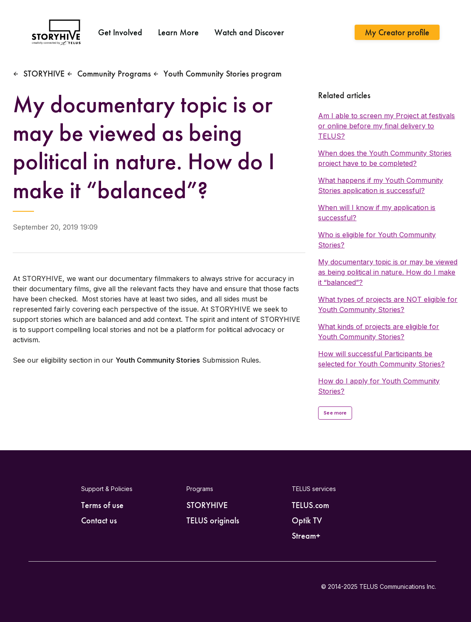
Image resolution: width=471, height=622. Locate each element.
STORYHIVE (44, 73)
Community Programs (114, 73)
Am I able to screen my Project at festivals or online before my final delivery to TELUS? (386, 125)
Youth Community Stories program (223, 73)
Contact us (99, 520)
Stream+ (306, 535)
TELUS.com (310, 505)
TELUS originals (212, 520)
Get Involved (120, 32)
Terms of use (102, 505)
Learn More (178, 32)
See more (335, 413)
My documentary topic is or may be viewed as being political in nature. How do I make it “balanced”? (387, 272)
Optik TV (307, 520)
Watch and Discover (249, 32)
